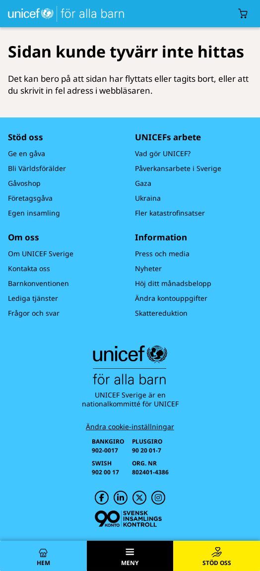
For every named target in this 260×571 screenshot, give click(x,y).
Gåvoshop (24, 183)
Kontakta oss (29, 268)
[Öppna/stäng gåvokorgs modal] (243, 13)
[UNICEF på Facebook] (102, 498)
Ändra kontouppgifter (171, 298)
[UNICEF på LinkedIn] (121, 498)
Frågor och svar (34, 313)
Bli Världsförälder (37, 168)
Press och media (162, 253)
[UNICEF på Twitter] (139, 498)
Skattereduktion (161, 313)
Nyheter (148, 268)
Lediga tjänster (33, 298)
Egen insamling (34, 213)
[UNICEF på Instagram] (158, 498)
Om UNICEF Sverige (40, 253)
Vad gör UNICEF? (163, 153)
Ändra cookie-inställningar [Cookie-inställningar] (130, 426)
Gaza (143, 183)
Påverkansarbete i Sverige (178, 168)
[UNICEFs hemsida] (64, 13)
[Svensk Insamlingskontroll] (128, 519)
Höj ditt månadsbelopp (173, 283)
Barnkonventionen (38, 283)
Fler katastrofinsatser (170, 213)
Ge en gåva (26, 153)
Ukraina (148, 198)
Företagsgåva (30, 198)
